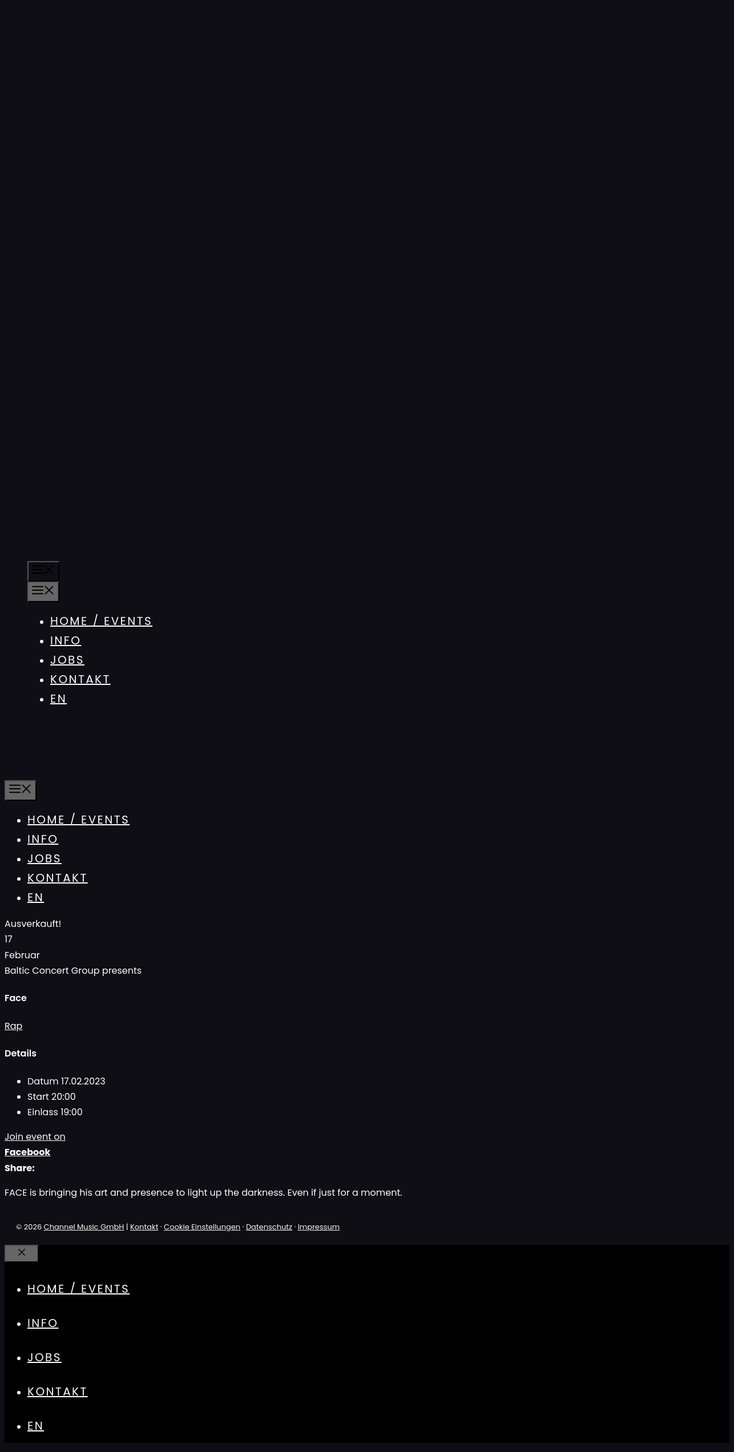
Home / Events (101, 621)
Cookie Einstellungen (202, 1226)
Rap (13, 1025)
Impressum (319, 1226)
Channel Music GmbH (84, 1226)
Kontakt (80, 679)
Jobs (67, 660)
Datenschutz (269, 1226)
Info (65, 640)
